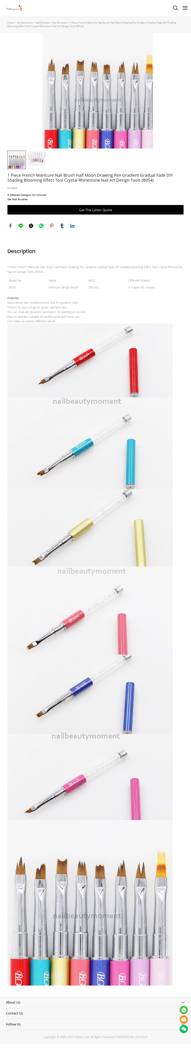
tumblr (62, 234)
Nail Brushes (43, 22)
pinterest (52, 234)
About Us (13, 1011)
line (21, 234)
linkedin (72, 234)
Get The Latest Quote (95, 218)
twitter (31, 234)
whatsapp (41, 234)
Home (10, 22)
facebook (10, 234)
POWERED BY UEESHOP (131, 1046)
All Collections (25, 22)
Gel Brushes (60, 22)
